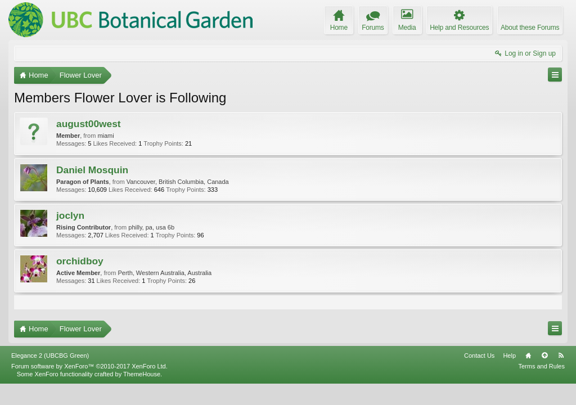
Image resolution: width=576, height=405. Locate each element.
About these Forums (530, 28)
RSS (561, 376)
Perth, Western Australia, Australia (165, 272)
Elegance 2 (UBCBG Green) (50, 376)
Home (528, 376)
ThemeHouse (141, 395)
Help (509, 376)
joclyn (70, 215)
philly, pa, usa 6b (151, 227)
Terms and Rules (541, 387)
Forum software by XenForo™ (89, 387)
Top (544, 376)
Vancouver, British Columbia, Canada (178, 181)
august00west (88, 123)
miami (105, 135)
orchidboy (80, 261)
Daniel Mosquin (92, 170)
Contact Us (479, 376)
